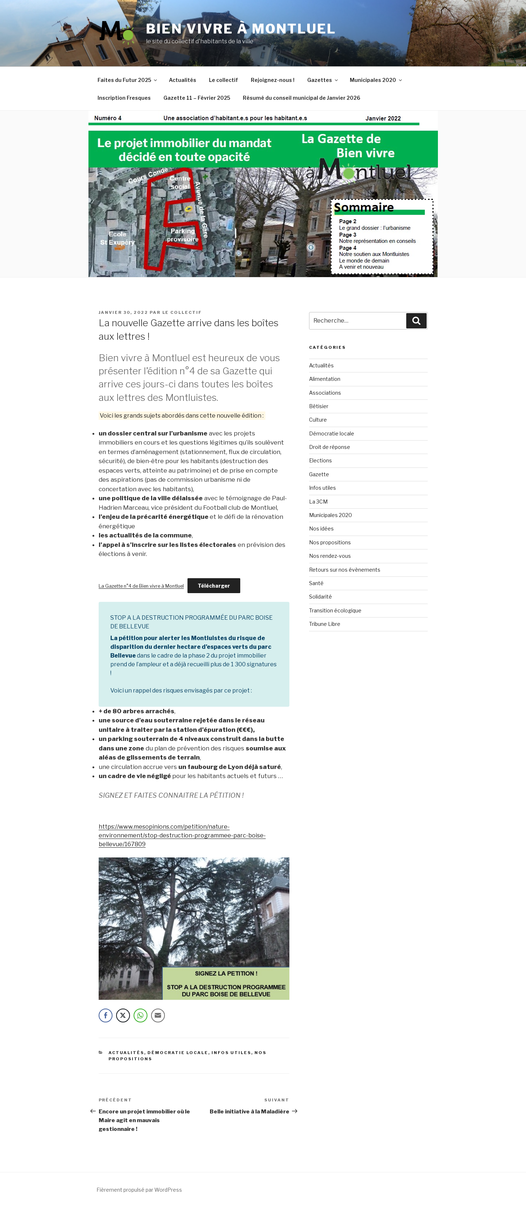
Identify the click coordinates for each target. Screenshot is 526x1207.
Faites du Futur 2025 (128, 80)
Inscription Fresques (124, 98)
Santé (316, 583)
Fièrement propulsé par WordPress (139, 1190)
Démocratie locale (177, 1052)
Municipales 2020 (376, 80)
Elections (320, 460)
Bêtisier (318, 406)
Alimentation (324, 379)
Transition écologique (335, 610)
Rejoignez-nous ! (272, 80)
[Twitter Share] (123, 1015)
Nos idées (321, 528)
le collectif (182, 312)
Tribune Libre (324, 624)
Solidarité (320, 596)
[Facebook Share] (105, 1015)
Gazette (319, 474)
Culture (318, 420)
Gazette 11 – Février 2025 (196, 98)
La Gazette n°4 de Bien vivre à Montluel (141, 586)
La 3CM (318, 501)
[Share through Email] (158, 1015)
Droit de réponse (329, 447)
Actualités (182, 80)
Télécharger (214, 586)
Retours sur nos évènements (344, 570)
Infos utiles (231, 1052)
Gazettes (323, 80)
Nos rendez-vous (330, 556)
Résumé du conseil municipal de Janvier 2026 (301, 98)
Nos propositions (330, 542)
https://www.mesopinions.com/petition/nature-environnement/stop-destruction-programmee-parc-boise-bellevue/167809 (182, 835)
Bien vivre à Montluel (241, 29)
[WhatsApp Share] (140, 1015)
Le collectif (223, 80)
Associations (325, 393)
